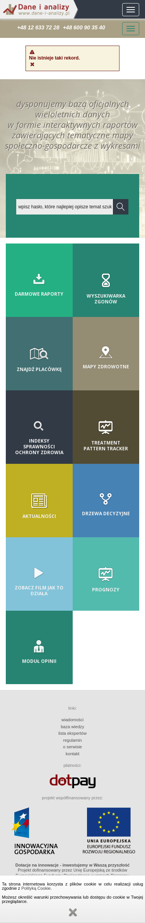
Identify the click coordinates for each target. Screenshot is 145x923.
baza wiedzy (72, 726)
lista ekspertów (72, 733)
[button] (120, 207)
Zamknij (73, 912)
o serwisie (72, 746)
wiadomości (72, 719)
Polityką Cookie (36, 888)
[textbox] (65, 207)
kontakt (72, 753)
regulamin (72, 740)
